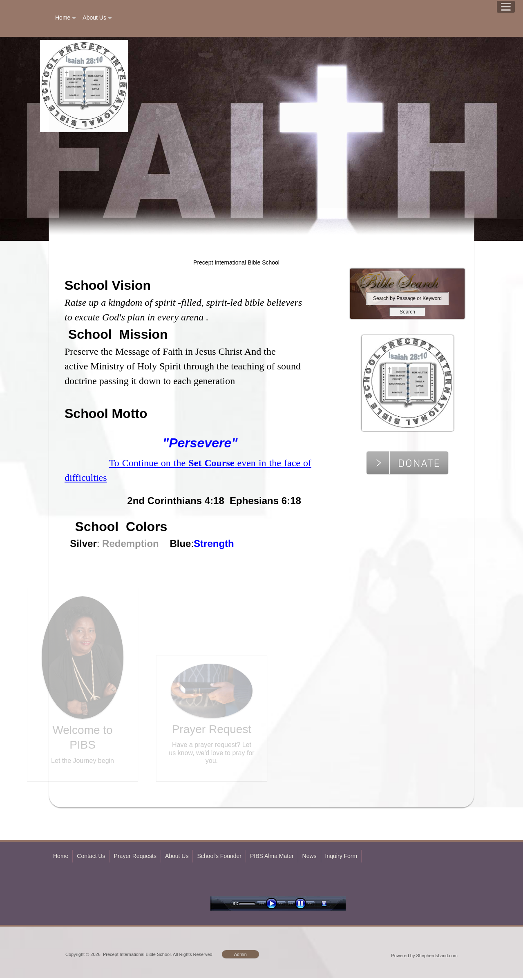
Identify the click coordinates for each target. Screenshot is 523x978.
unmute (235, 903)
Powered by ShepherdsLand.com (424, 955)
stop (331, 903)
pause (302, 903)
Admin (240, 954)
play (273, 903)
